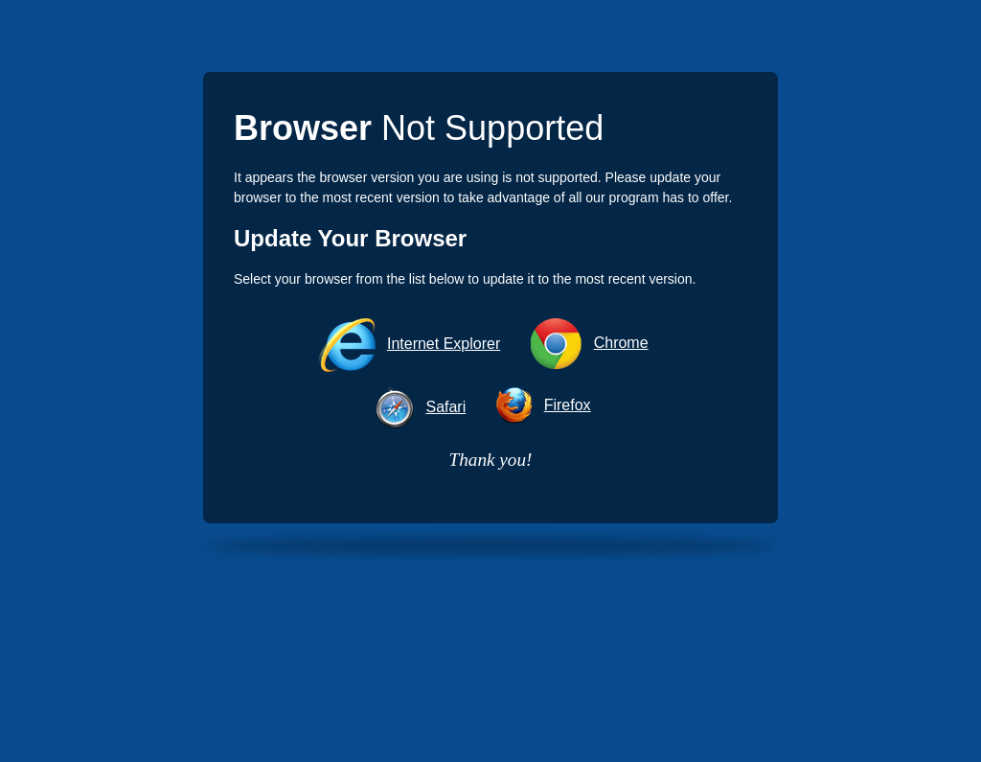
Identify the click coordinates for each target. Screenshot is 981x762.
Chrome (621, 343)
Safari (445, 407)
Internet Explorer (443, 343)
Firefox (567, 405)
